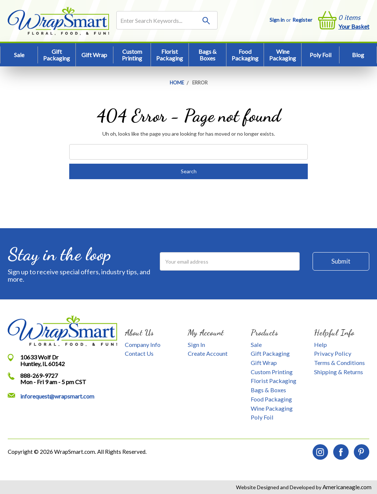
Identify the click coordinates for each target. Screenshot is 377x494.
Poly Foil (320, 54)
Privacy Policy (332, 353)
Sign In (196, 344)
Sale (19, 54)
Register (302, 19)
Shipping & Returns (338, 371)
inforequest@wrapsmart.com (57, 396)
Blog (358, 54)
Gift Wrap (94, 54)
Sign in (277, 19)
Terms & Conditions (339, 362)
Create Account (208, 353)
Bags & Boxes (207, 55)
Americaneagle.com (346, 487)
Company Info (143, 344)
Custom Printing (132, 55)
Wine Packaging (282, 55)
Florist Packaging (169, 55)
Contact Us (139, 353)
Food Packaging (245, 55)
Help (320, 344)
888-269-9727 (39, 375)
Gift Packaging (56, 55)
